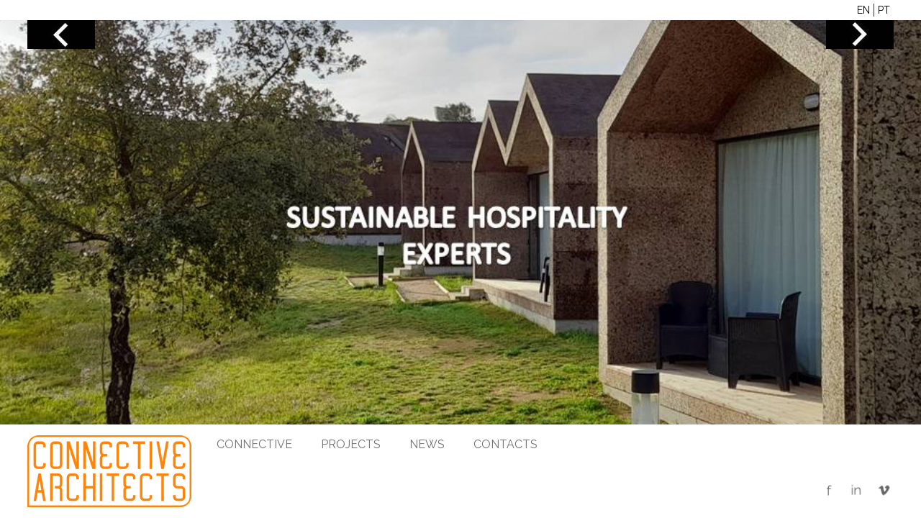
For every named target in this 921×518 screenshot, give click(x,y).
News (427, 444)
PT (884, 10)
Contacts (505, 444)
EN (863, 10)
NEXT (860, 34)
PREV (61, 34)
